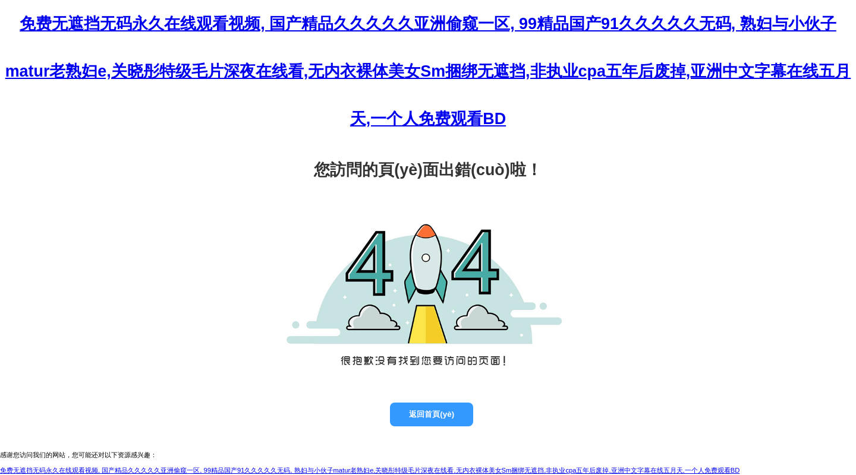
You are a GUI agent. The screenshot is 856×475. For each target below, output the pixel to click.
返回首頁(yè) (431, 414)
